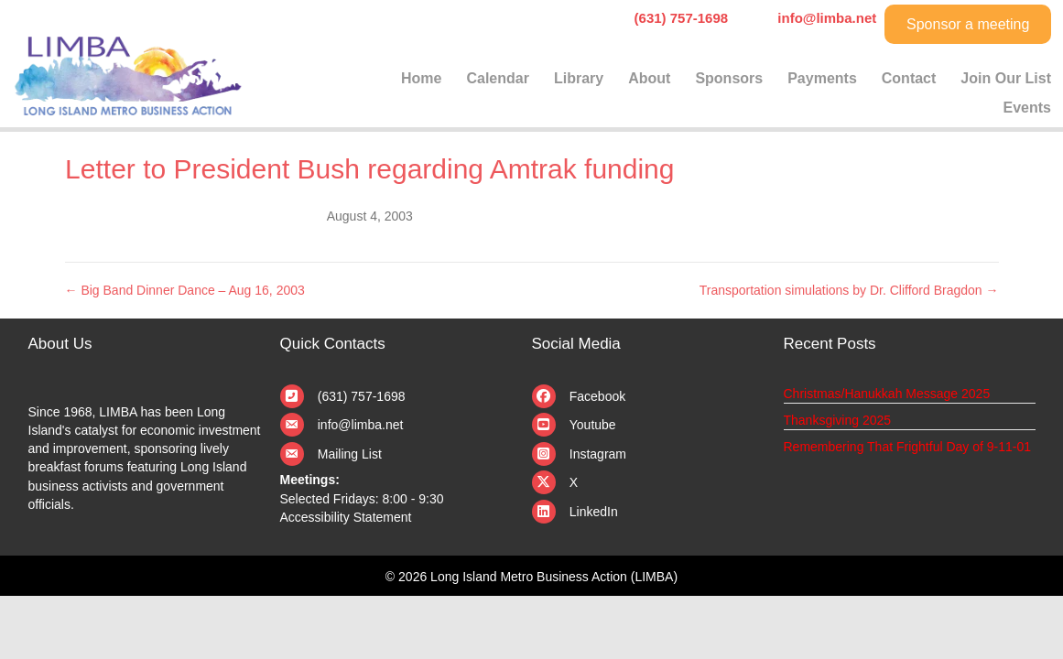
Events (1027, 107)
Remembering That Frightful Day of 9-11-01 (908, 446)
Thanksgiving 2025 (838, 420)
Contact (909, 78)
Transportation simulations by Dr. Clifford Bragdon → (849, 290)
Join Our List (1005, 78)
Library (578, 78)
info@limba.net (361, 424)
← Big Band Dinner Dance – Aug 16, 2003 (185, 290)
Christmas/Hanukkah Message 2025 (887, 393)
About (649, 78)
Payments (822, 78)
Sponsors (729, 78)
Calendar (497, 78)
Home (421, 78)
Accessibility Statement (346, 517)
